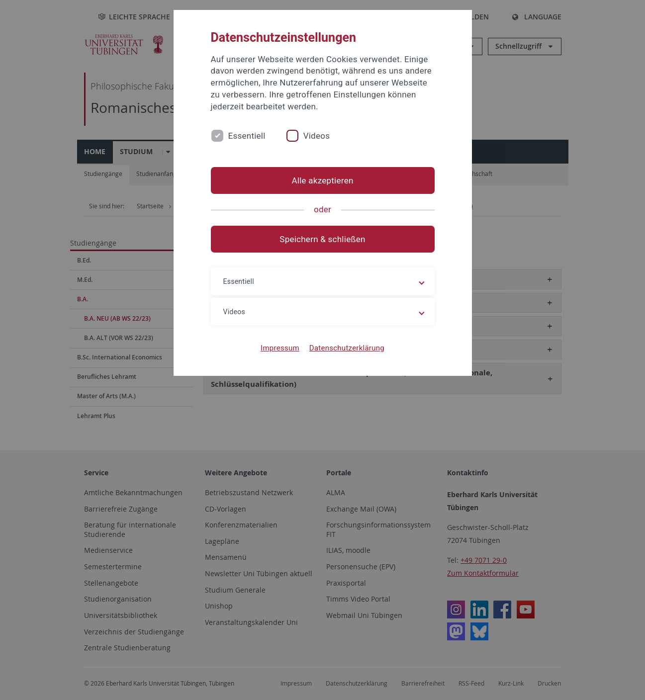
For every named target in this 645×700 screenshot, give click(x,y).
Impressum (280, 348)
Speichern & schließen (322, 239)
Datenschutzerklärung (346, 348)
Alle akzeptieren (322, 180)
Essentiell (247, 136)
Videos (316, 136)
